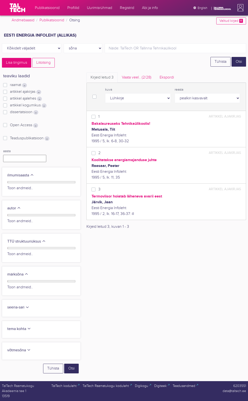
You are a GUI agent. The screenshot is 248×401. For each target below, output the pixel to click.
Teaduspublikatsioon (29, 138)
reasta (179, 90)
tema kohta (19, 329)
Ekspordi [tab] (167, 77)
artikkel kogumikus (28, 105)
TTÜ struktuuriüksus (26, 241)
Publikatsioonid (51, 20)
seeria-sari (18, 307)
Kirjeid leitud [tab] (102, 77)
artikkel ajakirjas (25, 91)
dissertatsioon (24, 112)
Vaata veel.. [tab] (136, 77)
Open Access (24, 125)
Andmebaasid (23, 20)
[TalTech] (17, 7)
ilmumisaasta (20, 175)
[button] (239, 8)
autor (14, 208)
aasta (7, 151)
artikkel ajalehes (26, 98)
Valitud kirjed (231, 21)
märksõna (17, 274)
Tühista (220, 61)
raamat (18, 85)
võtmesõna (19, 350)
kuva (108, 90)
